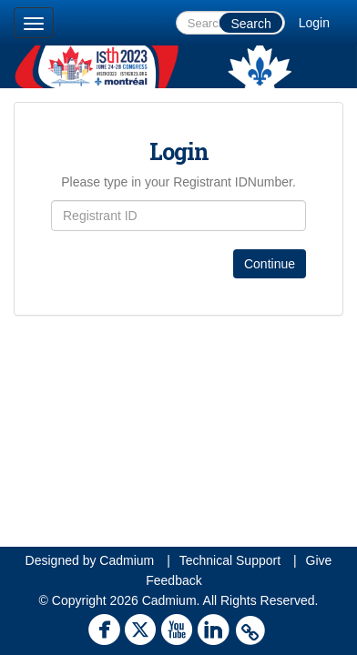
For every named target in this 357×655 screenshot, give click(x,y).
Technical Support (229, 560)
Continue (269, 264)
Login (314, 22)
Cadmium (126, 560)
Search (250, 23)
